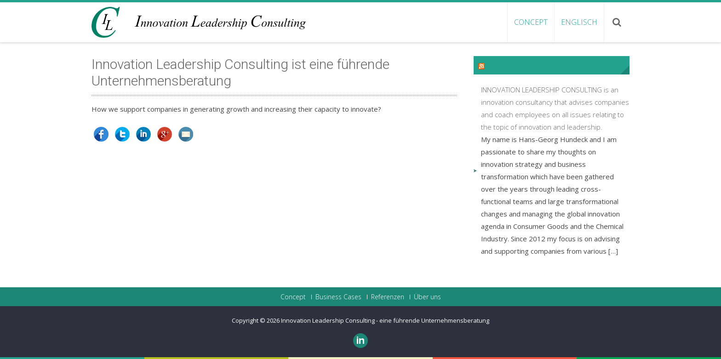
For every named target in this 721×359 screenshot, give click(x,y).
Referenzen (387, 297)
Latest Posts (512, 65)
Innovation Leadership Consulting (328, 320)
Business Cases (338, 297)
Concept (531, 22)
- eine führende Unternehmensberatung (432, 320)
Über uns (427, 297)
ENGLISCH (579, 22)
